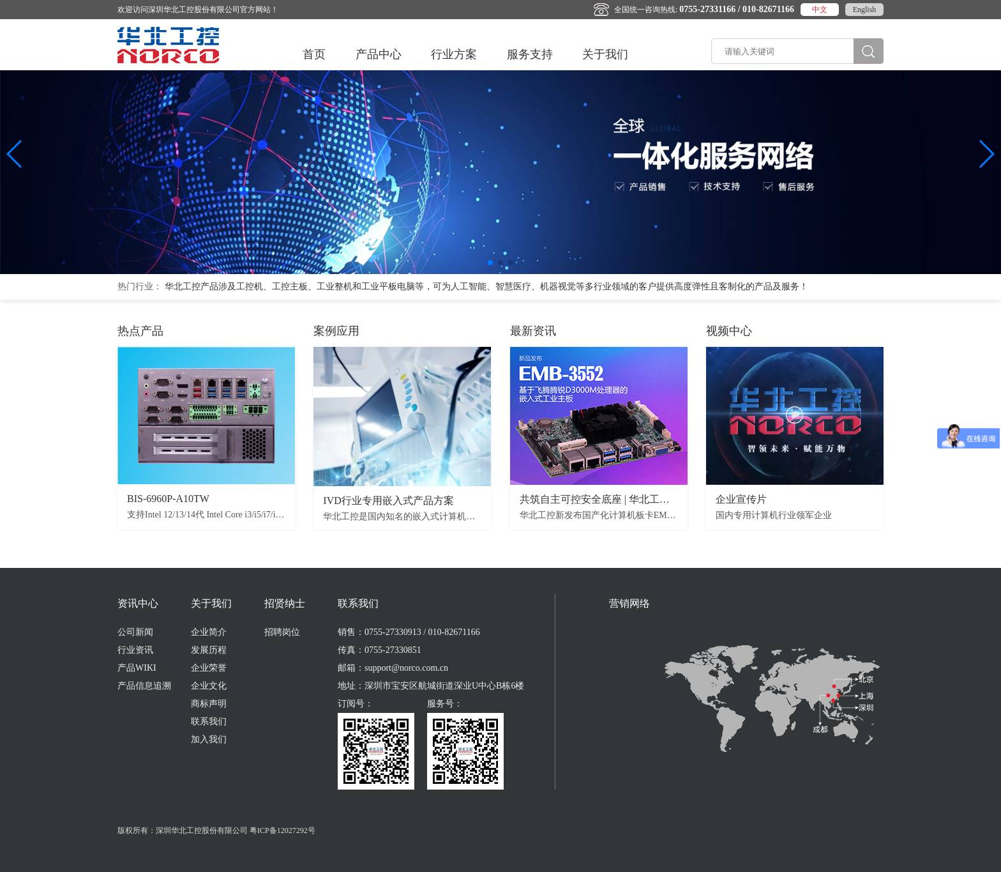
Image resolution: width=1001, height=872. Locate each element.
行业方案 (454, 54)
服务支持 (530, 54)
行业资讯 (135, 650)
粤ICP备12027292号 (282, 830)
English (865, 9)
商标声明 (209, 703)
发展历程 (209, 650)
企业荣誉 (209, 668)
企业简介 (209, 632)
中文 (819, 9)
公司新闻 (135, 632)
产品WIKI (136, 668)
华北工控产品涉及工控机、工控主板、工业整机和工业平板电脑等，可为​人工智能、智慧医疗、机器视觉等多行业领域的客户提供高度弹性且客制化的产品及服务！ (486, 286)
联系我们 (209, 721)
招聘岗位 (282, 632)
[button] (490, 262)
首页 (314, 54)
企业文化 (209, 686)
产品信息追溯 (144, 686)
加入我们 (209, 739)
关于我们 (605, 54)
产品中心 (379, 54)
